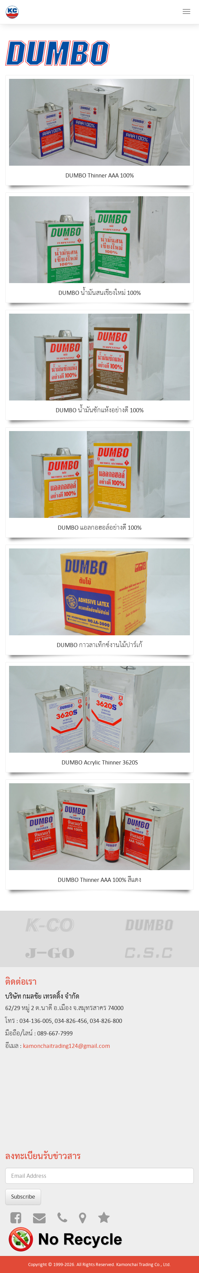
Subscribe (23, 1196)
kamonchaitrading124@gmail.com (66, 1046)
